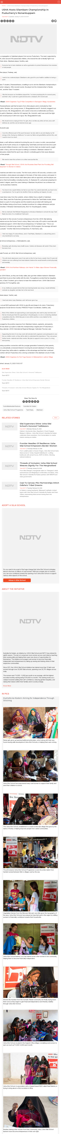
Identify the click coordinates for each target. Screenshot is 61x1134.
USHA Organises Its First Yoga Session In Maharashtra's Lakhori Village (29, 357)
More (55, 417)
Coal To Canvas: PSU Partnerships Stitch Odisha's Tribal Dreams (39, 484)
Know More (7, 686)
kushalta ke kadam (29, 406)
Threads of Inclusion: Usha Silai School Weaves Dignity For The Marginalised (38, 464)
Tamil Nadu (29, 410)
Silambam (39, 410)
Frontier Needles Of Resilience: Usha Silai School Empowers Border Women (38, 444)
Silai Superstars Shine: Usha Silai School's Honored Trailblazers (35, 425)
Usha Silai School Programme (13, 410)
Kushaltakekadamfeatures (11, 406)
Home (4, 5)
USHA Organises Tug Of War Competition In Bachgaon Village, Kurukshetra (30, 102)
